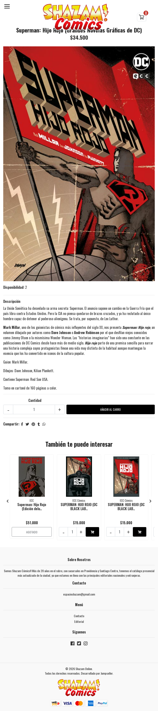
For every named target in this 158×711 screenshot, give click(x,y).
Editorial (79, 621)
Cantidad (34, 400)
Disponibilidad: (13, 287)
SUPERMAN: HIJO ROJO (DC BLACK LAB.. (79, 506)
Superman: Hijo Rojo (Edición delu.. (31, 506)
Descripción (11, 301)
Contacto (79, 616)
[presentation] (7, 501)
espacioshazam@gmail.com (79, 594)
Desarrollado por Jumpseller (97, 673)
